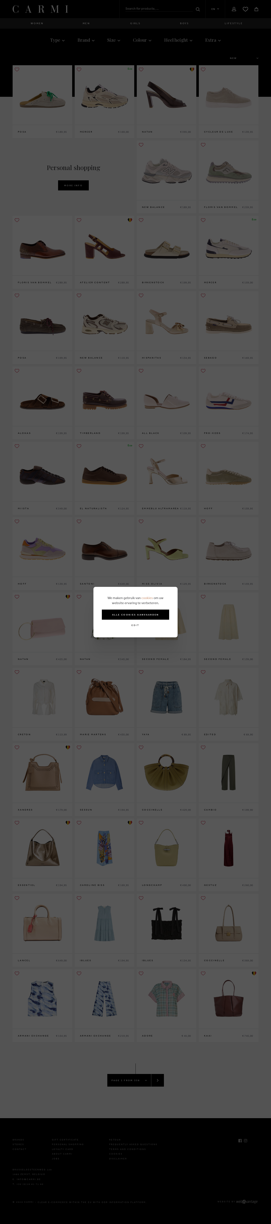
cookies (147, 598)
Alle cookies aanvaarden (135, 614)
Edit (135, 625)
